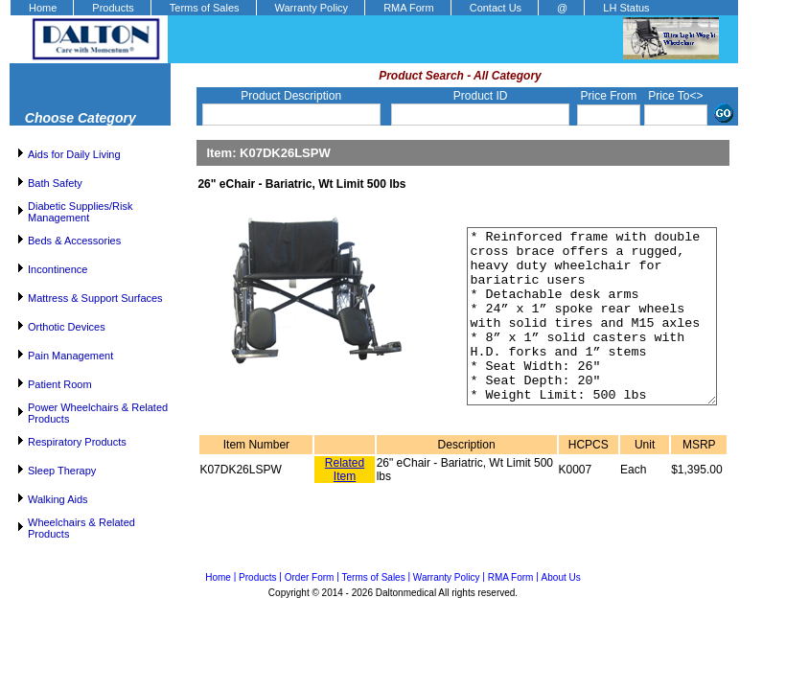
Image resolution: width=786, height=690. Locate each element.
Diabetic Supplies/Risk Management (80, 211)
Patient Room (60, 384)
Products (112, 7)
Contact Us (495, 7)
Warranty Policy (312, 7)
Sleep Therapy (62, 470)
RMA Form (408, 7)
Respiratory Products (77, 442)
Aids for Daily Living (74, 154)
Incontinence (57, 269)
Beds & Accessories (74, 240)
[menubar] (338, 7)
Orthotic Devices (66, 327)
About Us (561, 577)
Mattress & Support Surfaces (95, 298)
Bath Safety (55, 183)
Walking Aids (58, 499)
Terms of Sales (205, 7)
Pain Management (70, 355)
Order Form (310, 577)
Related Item (344, 504)
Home (43, 7)
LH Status (626, 7)
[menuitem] (41, 7)
